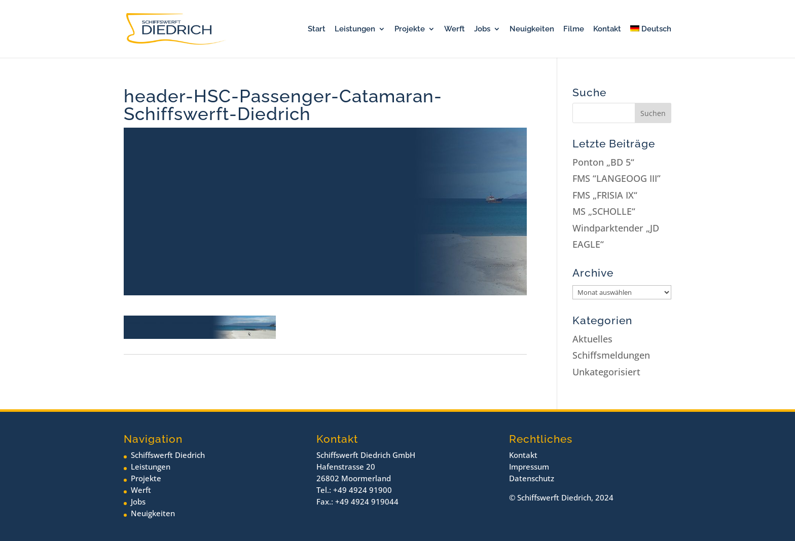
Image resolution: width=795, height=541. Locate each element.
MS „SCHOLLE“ (603, 211)
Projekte (409, 29)
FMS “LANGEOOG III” (616, 178)
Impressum (529, 466)
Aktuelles (592, 339)
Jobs (482, 29)
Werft (454, 29)
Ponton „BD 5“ (603, 162)
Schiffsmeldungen (611, 355)
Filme (573, 29)
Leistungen (355, 29)
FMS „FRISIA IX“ (604, 195)
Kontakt (607, 29)
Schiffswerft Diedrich (168, 455)
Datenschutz (531, 478)
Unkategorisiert (606, 372)
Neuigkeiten (532, 29)
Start (317, 29)
